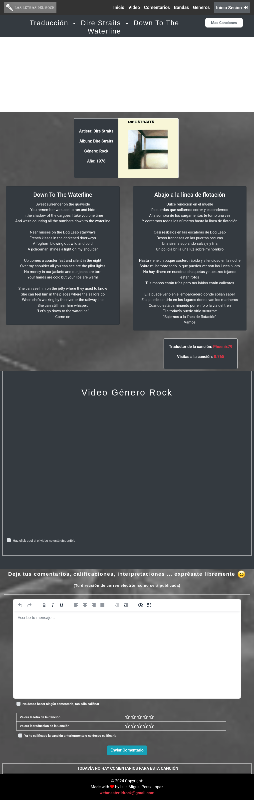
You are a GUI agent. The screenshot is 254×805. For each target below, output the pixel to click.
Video (134, 7)
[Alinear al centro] (85, 605)
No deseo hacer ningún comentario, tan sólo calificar (60, 704)
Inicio (118, 7)
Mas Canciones (224, 22)
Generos (201, 7)
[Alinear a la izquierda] (76, 605)
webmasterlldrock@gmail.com (127, 798)
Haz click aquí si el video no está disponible (44, 540)
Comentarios (157, 7)
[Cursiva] (52, 605)
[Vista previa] (140, 605)
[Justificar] (102, 605)
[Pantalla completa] (149, 605)
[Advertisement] (127, 75)
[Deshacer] (20, 605)
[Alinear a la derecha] (93, 605)
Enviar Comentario (127, 750)
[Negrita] (44, 605)
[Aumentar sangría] (126, 605)
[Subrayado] (61, 605)
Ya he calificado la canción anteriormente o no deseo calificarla (70, 736)
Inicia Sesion (232, 7)
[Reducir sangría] (117, 605)
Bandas (181, 7)
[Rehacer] (29, 605)
